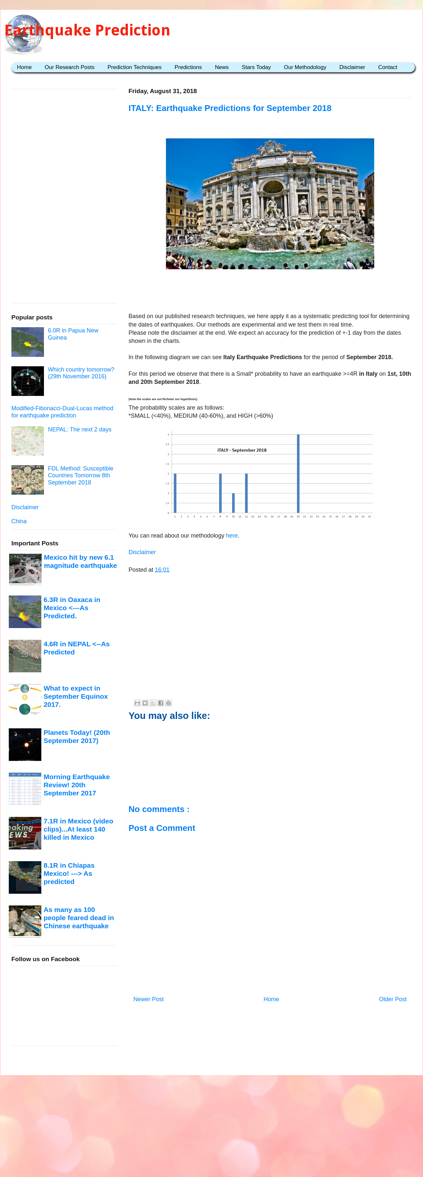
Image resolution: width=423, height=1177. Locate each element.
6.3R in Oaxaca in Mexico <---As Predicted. (72, 608)
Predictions (188, 67)
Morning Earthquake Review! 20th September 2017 (77, 785)
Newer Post (148, 999)
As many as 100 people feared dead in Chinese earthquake (79, 918)
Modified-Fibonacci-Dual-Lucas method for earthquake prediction (62, 412)
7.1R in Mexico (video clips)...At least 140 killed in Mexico (78, 829)
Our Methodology (305, 67)
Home (24, 67)
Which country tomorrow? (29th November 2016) (81, 373)
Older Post (393, 999)
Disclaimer (352, 67)
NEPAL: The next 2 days (79, 429)
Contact (387, 67)
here (231, 535)
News (222, 67)
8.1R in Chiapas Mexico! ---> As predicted (69, 874)
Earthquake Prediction (87, 30)
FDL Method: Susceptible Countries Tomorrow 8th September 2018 (80, 475)
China (19, 521)
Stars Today (256, 67)
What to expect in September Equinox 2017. (76, 696)
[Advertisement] (270, 292)
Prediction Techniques (134, 67)
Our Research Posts (69, 67)
